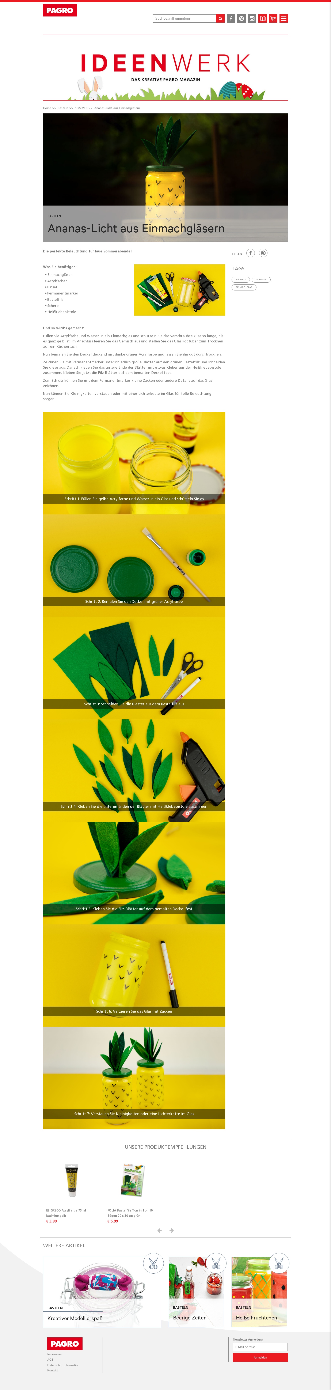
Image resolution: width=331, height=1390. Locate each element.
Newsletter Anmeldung (248, 1339)
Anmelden (260, 1357)
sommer (261, 279)
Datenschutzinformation (63, 1365)
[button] (160, 1230)
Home (47, 108)
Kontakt (52, 1370)
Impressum (54, 1354)
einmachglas (244, 287)
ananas (241, 279)
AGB (50, 1359)
